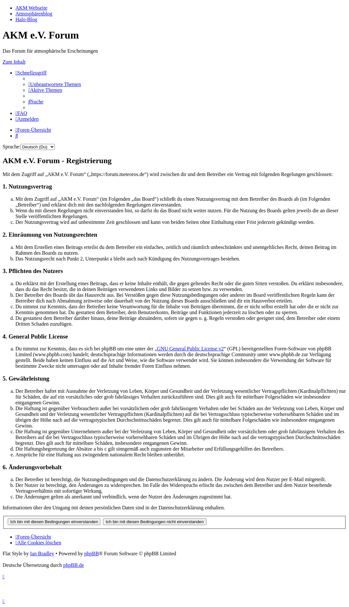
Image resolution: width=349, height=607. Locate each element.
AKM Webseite (31, 8)
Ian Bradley (42, 553)
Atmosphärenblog (33, 13)
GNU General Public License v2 (190, 348)
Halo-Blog (26, 19)
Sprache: (12, 146)
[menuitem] (54, 84)
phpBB (91, 553)
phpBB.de (73, 565)
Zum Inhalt (14, 62)
